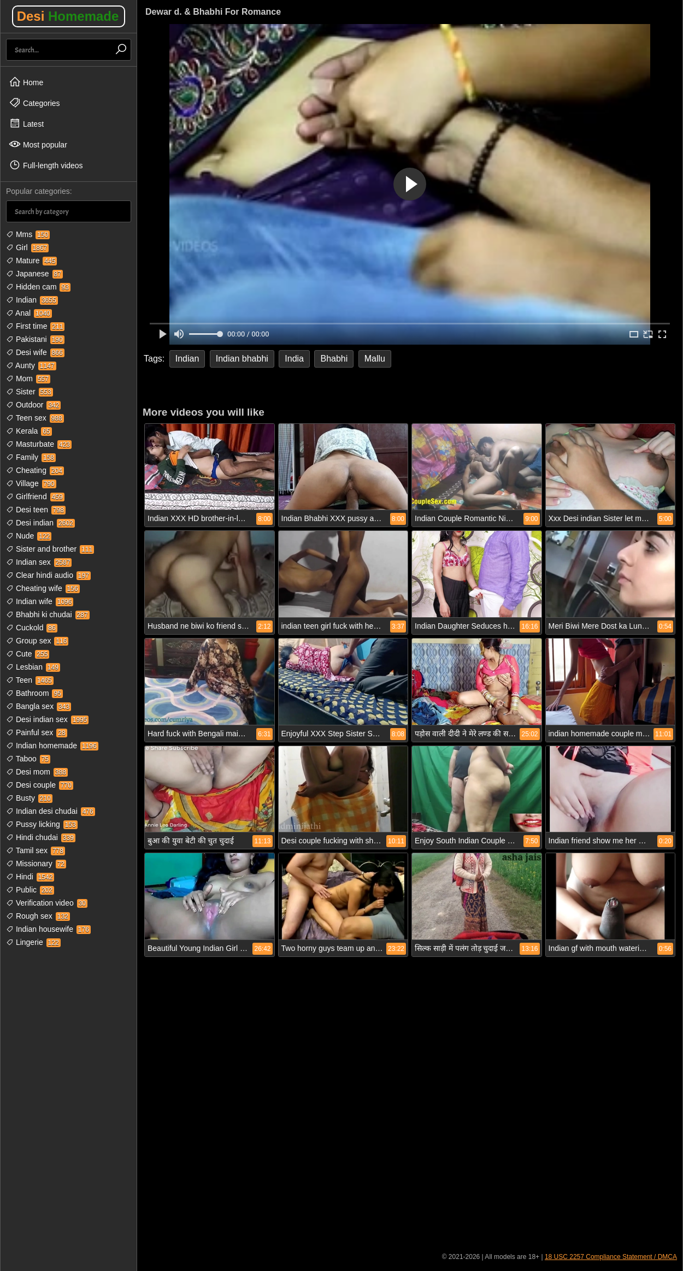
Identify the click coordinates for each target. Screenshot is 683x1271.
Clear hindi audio (48, 575)
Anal (29, 313)
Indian (32, 299)
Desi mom (37, 771)
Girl (27, 247)
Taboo (28, 758)
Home (26, 82)
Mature (31, 260)
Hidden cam (38, 286)
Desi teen (36, 509)
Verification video (46, 902)
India (294, 358)
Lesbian (33, 667)
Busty (29, 798)
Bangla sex (38, 706)
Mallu (374, 358)
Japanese (34, 273)
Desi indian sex (47, 719)
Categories (34, 103)
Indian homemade (52, 745)
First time (35, 326)
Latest (26, 123)
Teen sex (35, 417)
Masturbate (39, 444)
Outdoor (33, 404)
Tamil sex (35, 850)
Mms (28, 234)
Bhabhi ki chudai (48, 614)
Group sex (37, 640)
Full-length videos (46, 165)
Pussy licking (42, 824)
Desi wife (35, 352)
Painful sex (36, 732)
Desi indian (40, 522)
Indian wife (39, 601)
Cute (27, 653)
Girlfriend (35, 496)
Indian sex (39, 562)
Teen (30, 680)
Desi (68, 16)
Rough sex (38, 916)
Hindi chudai (40, 837)
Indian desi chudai (50, 811)
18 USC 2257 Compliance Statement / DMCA (611, 1257)
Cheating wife (43, 588)
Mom (28, 378)
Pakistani (35, 339)
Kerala (29, 431)
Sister (29, 391)
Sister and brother (50, 549)
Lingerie (33, 942)
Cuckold (31, 627)
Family (31, 457)
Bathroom (34, 693)
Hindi (30, 876)
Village (31, 483)
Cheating (35, 470)
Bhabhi (334, 358)
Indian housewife (48, 929)
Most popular (38, 144)
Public (30, 889)
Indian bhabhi (242, 358)
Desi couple (39, 785)
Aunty (31, 365)
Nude (28, 535)
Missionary (36, 863)
